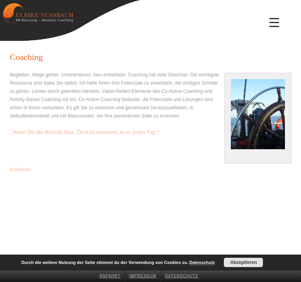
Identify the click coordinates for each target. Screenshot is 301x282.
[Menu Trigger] (274, 22)
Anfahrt (110, 276)
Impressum (143, 276)
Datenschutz (181, 276)
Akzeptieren (243, 262)
